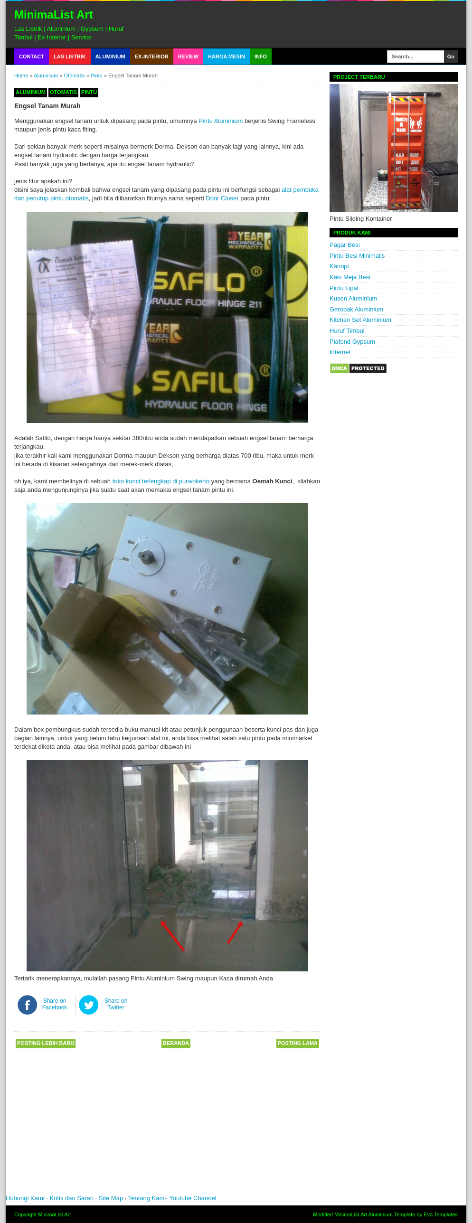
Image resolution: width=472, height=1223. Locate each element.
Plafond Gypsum (352, 341)
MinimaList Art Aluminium (363, 1214)
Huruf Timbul (347, 330)
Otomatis (74, 75)
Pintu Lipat (344, 288)
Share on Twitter (116, 1004)
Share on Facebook (54, 1004)
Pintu (97, 75)
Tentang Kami (147, 1198)
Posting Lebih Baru (45, 1043)
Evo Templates (441, 1214)
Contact (31, 56)
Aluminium (110, 56)
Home (21, 75)
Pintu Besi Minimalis (357, 255)
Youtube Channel (192, 1198)
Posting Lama (298, 1043)
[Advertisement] (148, 1124)
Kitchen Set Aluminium (360, 319)
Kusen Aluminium (353, 298)
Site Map (111, 1198)
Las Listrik (70, 56)
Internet (340, 352)
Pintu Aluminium (220, 120)
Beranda (176, 1043)
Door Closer (222, 198)
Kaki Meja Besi (350, 277)
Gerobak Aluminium (356, 309)
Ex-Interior (152, 56)
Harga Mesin (226, 56)
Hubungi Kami (25, 1198)
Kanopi (339, 266)
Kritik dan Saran (72, 1198)
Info (261, 56)
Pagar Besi (345, 244)
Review (188, 56)
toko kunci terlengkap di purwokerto (161, 481)
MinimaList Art (53, 14)
